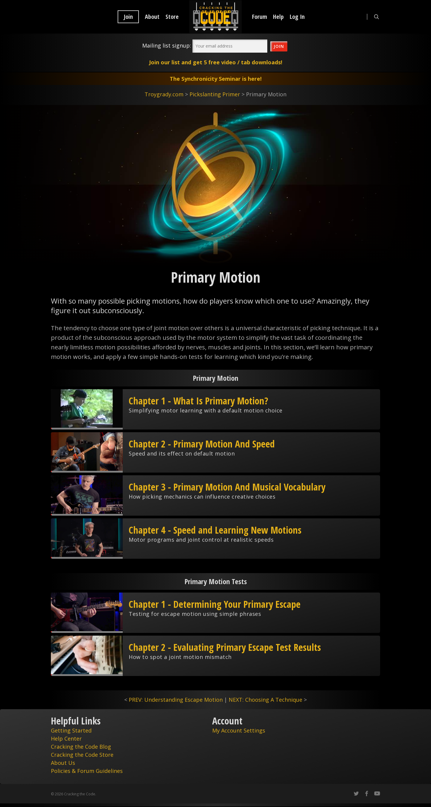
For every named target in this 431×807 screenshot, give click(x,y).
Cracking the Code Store (82, 754)
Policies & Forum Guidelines (87, 770)
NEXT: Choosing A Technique (265, 699)
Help (278, 17)
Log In (297, 17)
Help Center (66, 738)
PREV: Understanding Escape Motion (176, 699)
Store (172, 17)
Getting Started (71, 730)
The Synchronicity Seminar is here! (216, 78)
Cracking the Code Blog (81, 746)
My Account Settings (238, 730)
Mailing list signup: (166, 45)
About (152, 17)
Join (128, 17)
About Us (63, 762)
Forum (259, 17)
